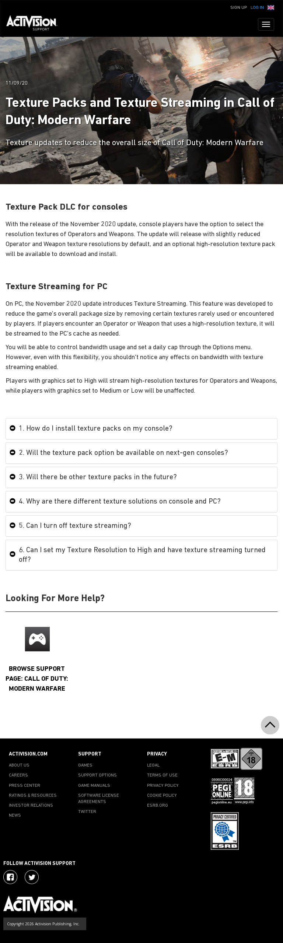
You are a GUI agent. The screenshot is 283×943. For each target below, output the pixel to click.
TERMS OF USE (162, 775)
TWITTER (87, 812)
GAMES (85, 765)
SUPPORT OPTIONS (97, 775)
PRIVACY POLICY (163, 786)
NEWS (15, 815)
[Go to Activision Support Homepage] (35, 24)
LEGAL (153, 765)
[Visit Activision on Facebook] (10, 877)
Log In (257, 8)
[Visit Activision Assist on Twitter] (32, 877)
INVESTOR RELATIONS (31, 805)
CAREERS (18, 775)
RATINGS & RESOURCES (33, 795)
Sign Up (238, 8)
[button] (271, 7)
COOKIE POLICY (162, 795)
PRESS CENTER (24, 786)
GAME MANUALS (94, 786)
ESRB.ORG (157, 805)
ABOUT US (19, 765)
